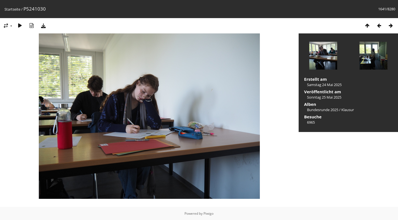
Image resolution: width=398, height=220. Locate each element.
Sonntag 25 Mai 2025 (324, 97)
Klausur (347, 109)
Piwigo (208, 213)
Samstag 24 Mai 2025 (324, 84)
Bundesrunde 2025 (322, 109)
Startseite (12, 9)
